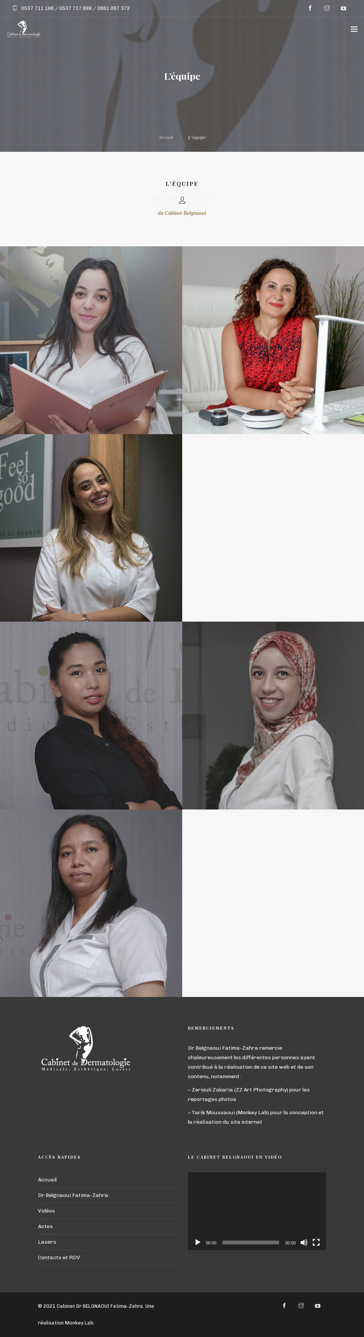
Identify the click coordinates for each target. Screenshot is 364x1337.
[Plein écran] (316, 1242)
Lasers (47, 1242)
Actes (45, 1226)
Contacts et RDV (59, 1257)
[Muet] (304, 1242)
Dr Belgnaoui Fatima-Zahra (73, 1195)
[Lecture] (198, 1242)
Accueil (166, 137)
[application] (257, 1211)
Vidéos (46, 1211)
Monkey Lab (79, 1323)
